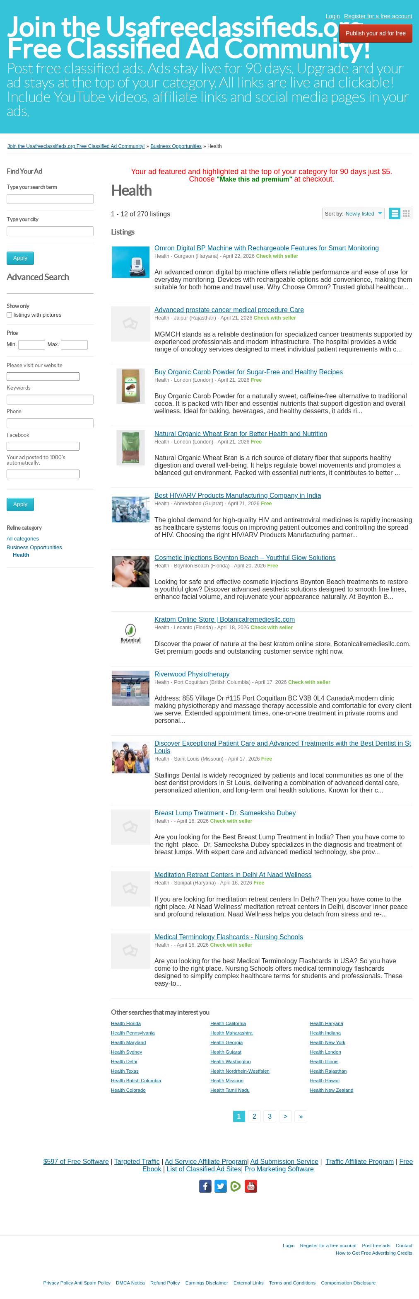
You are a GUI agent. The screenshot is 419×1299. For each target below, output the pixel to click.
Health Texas (125, 1071)
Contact (404, 1245)
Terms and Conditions (292, 1282)
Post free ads (376, 1245)
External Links (249, 1282)
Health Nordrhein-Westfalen (240, 1071)
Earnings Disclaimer (206, 1282)
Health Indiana (325, 1032)
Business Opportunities (34, 547)
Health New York (327, 1042)
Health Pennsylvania (133, 1032)
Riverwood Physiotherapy (191, 674)
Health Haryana (326, 1023)
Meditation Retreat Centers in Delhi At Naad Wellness (232, 874)
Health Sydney (126, 1051)
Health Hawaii (325, 1080)
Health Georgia (226, 1042)
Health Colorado (128, 1090)
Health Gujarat (225, 1051)
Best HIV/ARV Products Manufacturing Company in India (237, 495)
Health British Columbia (136, 1080)
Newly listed (360, 214)
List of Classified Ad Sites (203, 1169)
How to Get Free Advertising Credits (374, 1252)
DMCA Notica (130, 1282)
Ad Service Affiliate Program (206, 1161)
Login (333, 16)
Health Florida (126, 1023)
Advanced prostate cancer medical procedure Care (229, 309)
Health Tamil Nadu (230, 1090)
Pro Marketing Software (279, 1169)
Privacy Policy (58, 1282)
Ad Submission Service (284, 1161)
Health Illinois (324, 1061)
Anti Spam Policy (92, 1282)
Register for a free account (378, 16)
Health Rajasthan (328, 1071)
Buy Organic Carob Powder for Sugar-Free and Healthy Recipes (248, 372)
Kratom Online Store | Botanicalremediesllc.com (224, 619)
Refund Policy (165, 1282)
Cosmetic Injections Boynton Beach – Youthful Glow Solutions (245, 557)
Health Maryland (128, 1042)
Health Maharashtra (231, 1032)
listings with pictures (38, 315)
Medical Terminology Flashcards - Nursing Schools (228, 936)
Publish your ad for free (376, 33)
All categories (23, 539)
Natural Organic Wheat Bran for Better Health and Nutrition (240, 433)
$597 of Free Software (76, 1161)
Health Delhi (124, 1061)
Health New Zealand (331, 1090)
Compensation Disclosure (348, 1282)
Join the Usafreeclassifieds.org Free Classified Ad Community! (189, 38)
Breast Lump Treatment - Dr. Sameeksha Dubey (225, 813)
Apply (20, 258)
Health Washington (230, 1061)
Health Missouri (226, 1080)
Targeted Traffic (137, 1161)
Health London (325, 1051)
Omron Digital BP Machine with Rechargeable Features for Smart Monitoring (266, 248)
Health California (228, 1023)
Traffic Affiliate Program (359, 1161)
